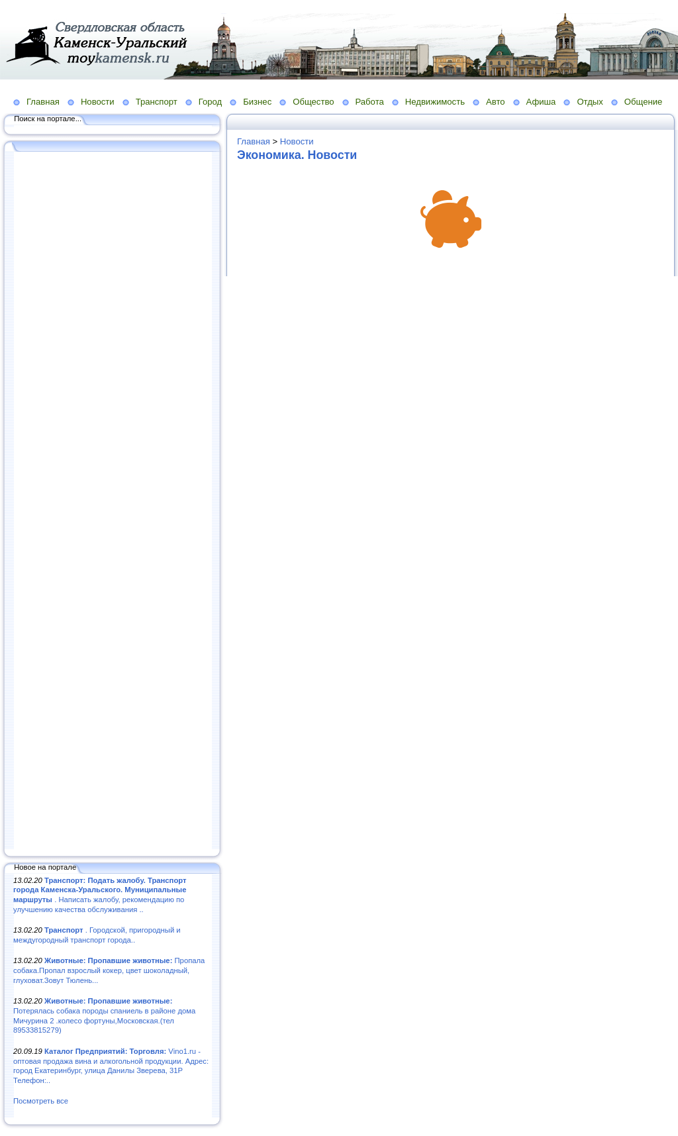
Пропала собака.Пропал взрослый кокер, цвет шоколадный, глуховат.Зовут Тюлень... (109, 970)
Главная (43, 102)
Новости (98, 102)
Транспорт (156, 102)
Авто (495, 102)
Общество (313, 102)
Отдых (590, 102)
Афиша (541, 102)
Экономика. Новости (297, 155)
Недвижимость (435, 102)
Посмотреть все (40, 1101)
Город (210, 102)
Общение (643, 102)
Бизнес (257, 102)
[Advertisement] (112, 501)
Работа (370, 102)
